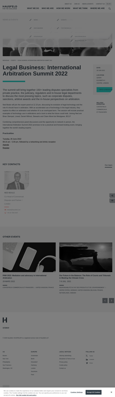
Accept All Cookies (93, 394)
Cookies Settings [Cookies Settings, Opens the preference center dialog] (77, 394)
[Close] (111, 394)
